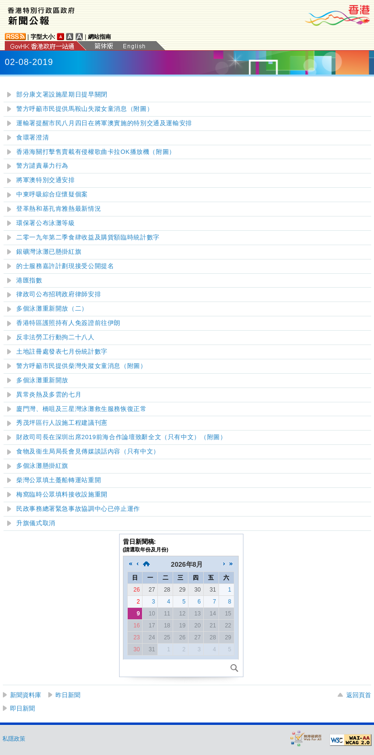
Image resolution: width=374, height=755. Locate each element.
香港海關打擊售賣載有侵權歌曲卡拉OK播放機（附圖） (96, 152)
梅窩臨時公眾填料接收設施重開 (62, 494)
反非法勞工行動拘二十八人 (55, 337)
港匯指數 (29, 280)
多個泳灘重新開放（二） (52, 308)
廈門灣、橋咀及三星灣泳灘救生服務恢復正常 (81, 409)
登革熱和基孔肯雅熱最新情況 (58, 208)
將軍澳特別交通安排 (45, 180)
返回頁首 (358, 695)
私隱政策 (13, 738)
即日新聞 (22, 708)
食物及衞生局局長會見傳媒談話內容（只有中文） (88, 451)
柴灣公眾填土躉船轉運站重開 (58, 480)
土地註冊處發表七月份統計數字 (62, 351)
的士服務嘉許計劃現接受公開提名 (65, 266)
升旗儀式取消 (35, 523)
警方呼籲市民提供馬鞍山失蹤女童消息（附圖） (84, 109)
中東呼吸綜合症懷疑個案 (52, 194)
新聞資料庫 (25, 695)
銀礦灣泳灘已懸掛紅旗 (48, 251)
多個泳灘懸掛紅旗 (42, 466)
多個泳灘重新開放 (42, 380)
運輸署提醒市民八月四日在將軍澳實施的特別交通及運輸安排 (104, 123)
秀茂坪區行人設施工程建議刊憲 (62, 423)
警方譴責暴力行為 (42, 165)
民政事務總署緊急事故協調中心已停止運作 (78, 509)
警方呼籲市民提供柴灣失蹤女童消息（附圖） (81, 366)
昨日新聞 (67, 695)
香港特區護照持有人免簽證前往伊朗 (68, 323)
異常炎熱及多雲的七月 (48, 394)
